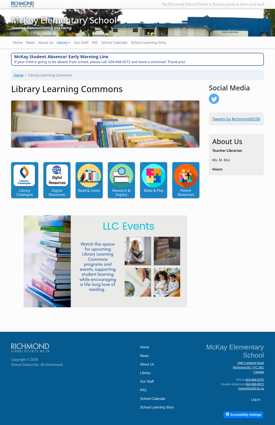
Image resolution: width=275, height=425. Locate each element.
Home (18, 42)
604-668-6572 (255, 384)
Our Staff (81, 42)
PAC (95, 42)
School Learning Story (148, 42)
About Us (45, 42)
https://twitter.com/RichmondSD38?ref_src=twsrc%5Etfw (214, 99)
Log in (255, 399)
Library (62, 42)
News (30, 42)
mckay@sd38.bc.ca (251, 388)
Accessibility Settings (243, 414)
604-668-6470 (255, 379)
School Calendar (115, 42)
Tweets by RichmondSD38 (236, 119)
